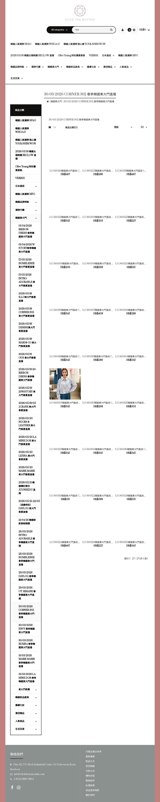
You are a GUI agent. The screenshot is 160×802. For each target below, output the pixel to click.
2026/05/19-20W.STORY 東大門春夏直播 (27, 392)
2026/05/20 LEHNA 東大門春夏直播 (27, 456)
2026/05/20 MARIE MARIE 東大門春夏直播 (27, 471)
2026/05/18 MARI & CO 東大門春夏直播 (27, 342)
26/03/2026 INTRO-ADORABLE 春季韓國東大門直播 (27, 539)
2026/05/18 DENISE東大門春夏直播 (27, 327)
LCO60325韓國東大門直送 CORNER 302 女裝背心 (109, 170)
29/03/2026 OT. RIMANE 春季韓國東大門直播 (27, 593)
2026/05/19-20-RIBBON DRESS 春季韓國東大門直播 (27, 375)
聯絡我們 (90, 780)
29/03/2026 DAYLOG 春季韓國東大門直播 (27, 576)
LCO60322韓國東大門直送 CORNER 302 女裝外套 (109, 495)
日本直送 (19, 186)
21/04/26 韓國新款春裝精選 (27, 522)
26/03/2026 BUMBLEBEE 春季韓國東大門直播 (27, 559)
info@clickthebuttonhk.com (29, 774)
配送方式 (90, 761)
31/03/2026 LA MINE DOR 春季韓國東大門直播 (27, 678)
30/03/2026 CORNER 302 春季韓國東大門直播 (89, 101)
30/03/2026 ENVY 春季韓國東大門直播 (27, 629)
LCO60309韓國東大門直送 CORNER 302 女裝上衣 (109, 217)
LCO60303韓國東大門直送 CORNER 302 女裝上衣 (109, 449)
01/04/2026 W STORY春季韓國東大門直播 (27, 248)
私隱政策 (90, 785)
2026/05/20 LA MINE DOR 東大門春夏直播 (27, 441)
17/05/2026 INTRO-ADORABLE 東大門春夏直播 (27, 280)
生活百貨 (19, 729)
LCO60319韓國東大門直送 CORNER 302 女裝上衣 (76, 310)
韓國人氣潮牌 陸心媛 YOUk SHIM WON (25, 141)
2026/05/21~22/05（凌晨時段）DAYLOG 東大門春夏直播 (29, 507)
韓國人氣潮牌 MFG (25, 194)
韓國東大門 (56, 101)
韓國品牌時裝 (22, 202)
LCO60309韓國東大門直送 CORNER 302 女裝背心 (76, 263)
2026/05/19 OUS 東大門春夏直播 (27, 358)
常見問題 (90, 766)
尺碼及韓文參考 (93, 751)
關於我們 (90, 795)
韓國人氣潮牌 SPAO (25, 120)
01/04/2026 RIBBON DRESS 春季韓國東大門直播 (26, 231)
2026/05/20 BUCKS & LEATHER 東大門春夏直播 (27, 424)
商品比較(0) (71, 127)
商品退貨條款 (92, 790)
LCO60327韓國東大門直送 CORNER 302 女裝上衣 (76, 449)
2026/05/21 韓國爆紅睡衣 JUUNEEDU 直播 (27, 488)
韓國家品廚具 (22, 697)
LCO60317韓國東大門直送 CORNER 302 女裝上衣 (108, 356)
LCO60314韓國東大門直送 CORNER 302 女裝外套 (76, 170)
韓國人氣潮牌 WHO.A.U (22, 130)
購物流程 (90, 775)
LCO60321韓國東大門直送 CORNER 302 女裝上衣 (76, 217)
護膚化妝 (19, 705)
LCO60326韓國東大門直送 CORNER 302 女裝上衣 (109, 542)
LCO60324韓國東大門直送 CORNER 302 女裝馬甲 (76, 542)
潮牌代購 (19, 210)
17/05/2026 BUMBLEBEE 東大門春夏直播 (27, 263)
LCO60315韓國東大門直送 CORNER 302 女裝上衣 (108, 402)
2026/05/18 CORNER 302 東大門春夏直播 (26, 312)
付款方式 (90, 771)
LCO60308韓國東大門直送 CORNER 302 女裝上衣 (109, 263)
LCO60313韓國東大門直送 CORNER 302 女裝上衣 (76, 495)
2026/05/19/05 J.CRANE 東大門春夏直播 (27, 407)
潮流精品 (19, 713)
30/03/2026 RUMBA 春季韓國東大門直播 (27, 644)
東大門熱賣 (24, 689)
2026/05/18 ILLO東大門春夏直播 (27, 297)
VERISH (20, 178)
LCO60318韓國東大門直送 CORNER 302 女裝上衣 (76, 356)
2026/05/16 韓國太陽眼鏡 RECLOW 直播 (25, 155)
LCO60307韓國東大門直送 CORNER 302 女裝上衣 (109, 310)
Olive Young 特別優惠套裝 (25, 168)
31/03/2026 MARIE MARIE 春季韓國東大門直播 (27, 661)
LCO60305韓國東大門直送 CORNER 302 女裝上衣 (76, 402)
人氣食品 (19, 721)
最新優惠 (90, 756)
